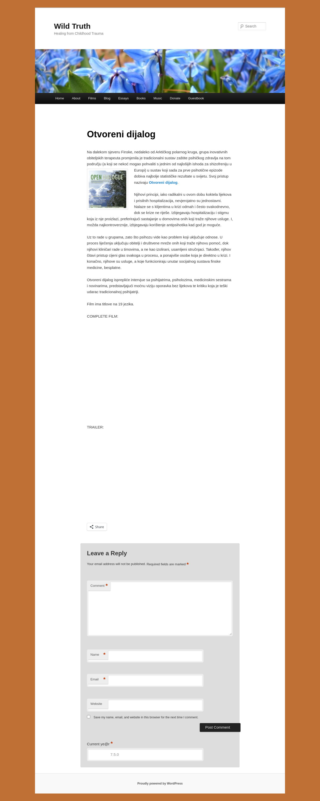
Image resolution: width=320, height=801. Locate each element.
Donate (175, 98)
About (76, 98)
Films (92, 98)
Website (96, 704)
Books (141, 98)
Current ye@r (100, 744)
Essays (123, 98)
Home (59, 98)
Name (98, 654)
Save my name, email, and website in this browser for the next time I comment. (146, 717)
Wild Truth (72, 26)
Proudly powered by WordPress (159, 783)
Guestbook (196, 98)
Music (158, 98)
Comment (99, 586)
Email (98, 679)
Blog (107, 98)
